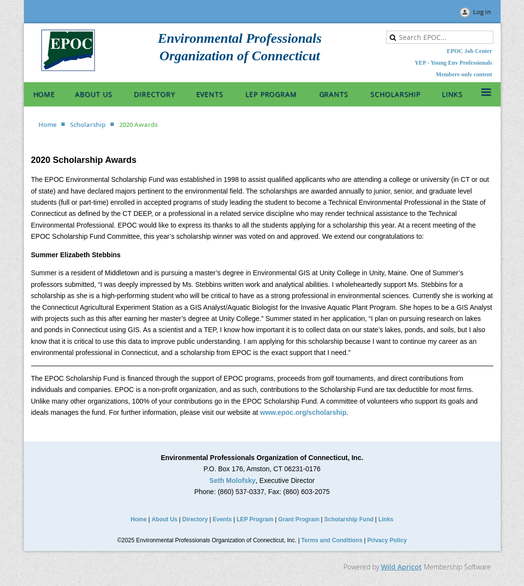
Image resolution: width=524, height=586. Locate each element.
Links (385, 519)
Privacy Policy (387, 540)
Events (222, 519)
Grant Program (299, 519)
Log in (482, 11)
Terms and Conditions (331, 540)
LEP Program (254, 519)
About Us (164, 519)
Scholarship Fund (348, 519)
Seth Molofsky (232, 480)
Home (47, 124)
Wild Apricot (401, 566)
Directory (195, 519)
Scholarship (88, 124)
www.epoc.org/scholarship (303, 412)
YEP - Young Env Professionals (453, 62)
